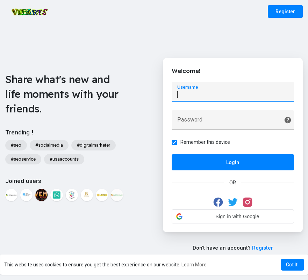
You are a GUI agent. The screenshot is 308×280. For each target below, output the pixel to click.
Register (285, 11)
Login (232, 162)
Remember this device (205, 142)
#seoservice (23, 159)
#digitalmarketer (93, 145)
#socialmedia (49, 145)
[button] (233, 216)
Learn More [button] (194, 264)
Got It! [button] (292, 264)
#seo (16, 145)
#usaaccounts (64, 159)
